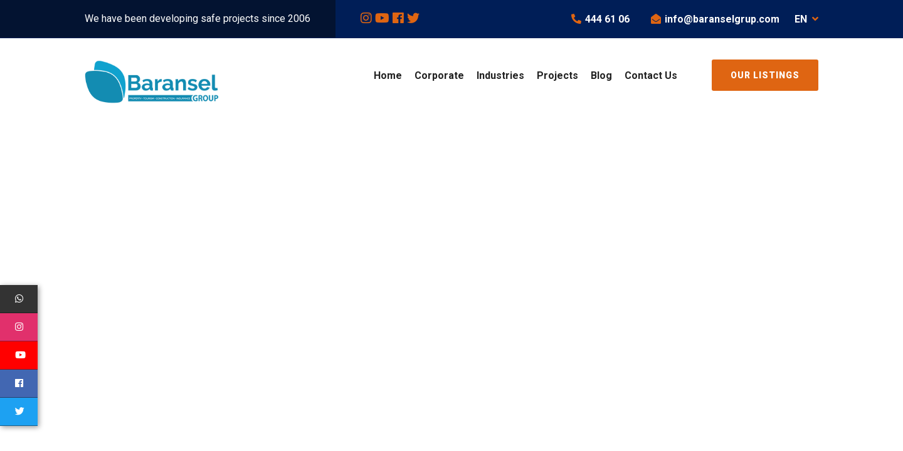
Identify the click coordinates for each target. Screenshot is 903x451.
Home (388, 75)
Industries (500, 75)
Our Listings (765, 75)
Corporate (439, 75)
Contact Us (651, 75)
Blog (601, 75)
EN (806, 19)
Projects (557, 75)
